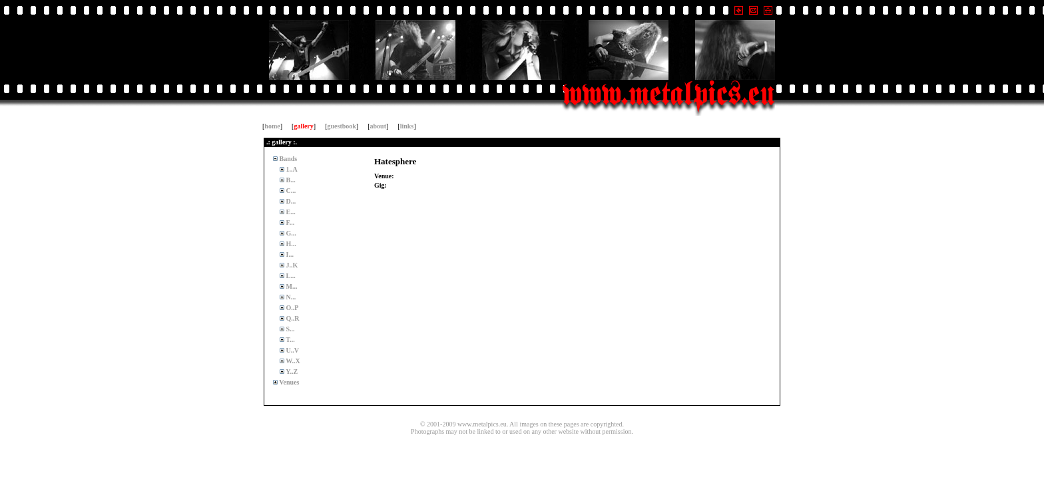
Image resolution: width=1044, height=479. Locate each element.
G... (290, 233)
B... (290, 180)
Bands (287, 158)
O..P (291, 307)
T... (289, 339)
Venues (289, 382)
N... (290, 297)
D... (290, 201)
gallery (303, 126)
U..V (291, 350)
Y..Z (291, 371)
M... (290, 286)
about (378, 126)
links (407, 126)
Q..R (292, 318)
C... (290, 190)
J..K (291, 265)
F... (289, 222)
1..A (291, 169)
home (272, 126)
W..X (292, 361)
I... (289, 254)
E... (290, 212)
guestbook (342, 126)
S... (289, 329)
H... (290, 243)
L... (290, 275)
